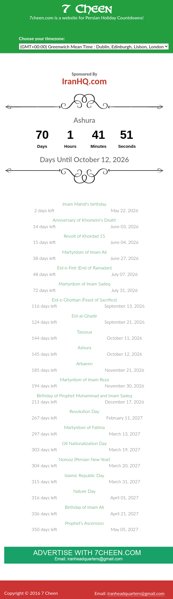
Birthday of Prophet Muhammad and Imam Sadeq (84, 395)
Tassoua (84, 331)
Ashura (84, 347)
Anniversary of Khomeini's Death (84, 220)
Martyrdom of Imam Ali (84, 252)
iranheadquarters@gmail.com (136, 593)
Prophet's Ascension (84, 523)
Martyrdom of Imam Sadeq (84, 283)
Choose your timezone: (42, 38)
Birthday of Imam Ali (84, 507)
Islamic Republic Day (84, 475)
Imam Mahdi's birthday (84, 204)
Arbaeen (84, 363)
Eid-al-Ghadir (84, 315)
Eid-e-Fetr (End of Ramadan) (84, 267)
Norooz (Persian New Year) (84, 459)
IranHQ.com (84, 81)
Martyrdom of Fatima (84, 427)
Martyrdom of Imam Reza (84, 379)
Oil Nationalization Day (84, 443)
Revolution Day (84, 411)
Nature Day (84, 491)
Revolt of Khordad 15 (84, 236)
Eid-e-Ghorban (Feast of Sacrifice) (84, 299)
